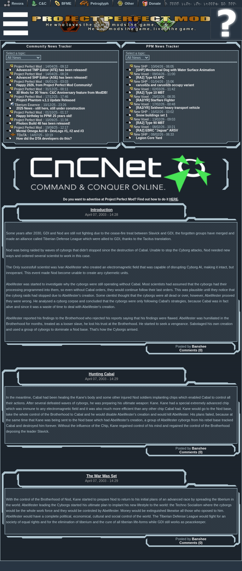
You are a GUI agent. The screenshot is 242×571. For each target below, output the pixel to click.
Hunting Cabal (101, 374)
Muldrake (93, 562)
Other (125, 3)
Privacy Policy (154, 569)
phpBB (156, 562)
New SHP (138, 66)
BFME (63, 3)
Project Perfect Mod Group (117, 566)
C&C (39, 3)
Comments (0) (190, 350)
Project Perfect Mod (26, 66)
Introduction (101, 210)
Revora (13, 3)
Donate (151, 3)
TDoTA (18, 135)
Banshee (199, 346)
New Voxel (139, 74)
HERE (173, 199)
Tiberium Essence (25, 105)
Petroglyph (93, 3)
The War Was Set (101, 476)
